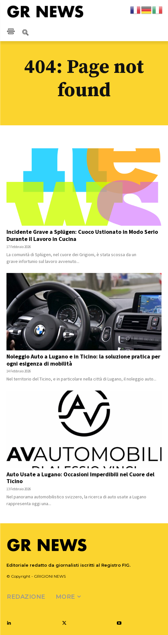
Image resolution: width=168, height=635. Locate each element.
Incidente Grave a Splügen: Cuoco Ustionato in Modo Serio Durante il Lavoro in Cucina (82, 235)
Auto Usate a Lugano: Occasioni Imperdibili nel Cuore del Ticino (80, 478)
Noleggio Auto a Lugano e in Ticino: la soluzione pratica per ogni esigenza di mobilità (83, 360)
